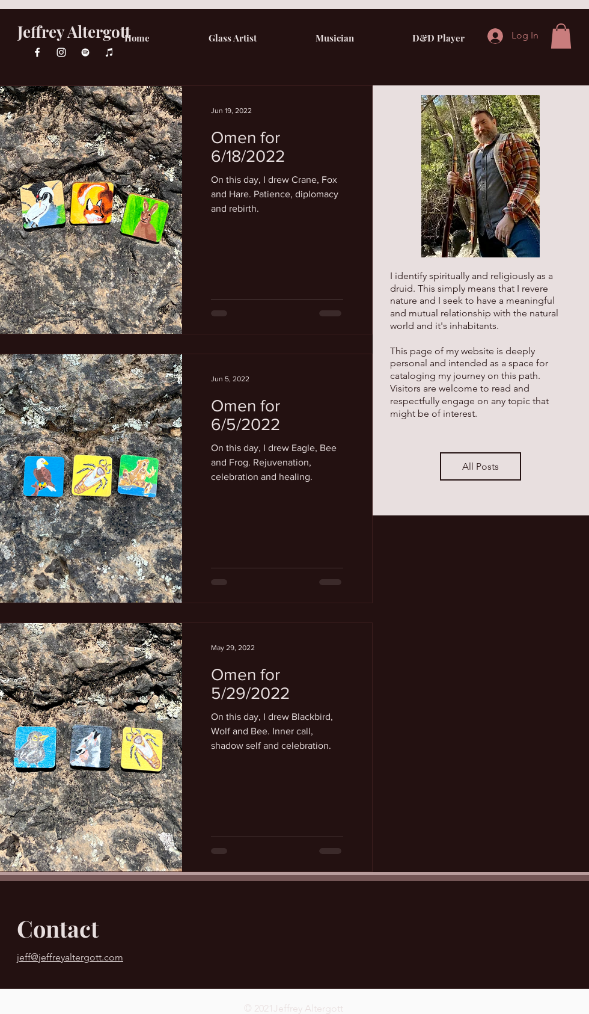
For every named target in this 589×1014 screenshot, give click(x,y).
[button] (561, 36)
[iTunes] (109, 52)
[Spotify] (85, 52)
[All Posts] (480, 466)
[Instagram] (61, 52)
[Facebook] (37, 52)
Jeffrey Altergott (73, 31)
